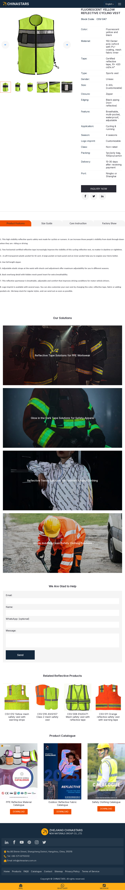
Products (16, 871)
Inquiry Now (98, 188)
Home (7, 871)
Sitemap (59, 871)
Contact (48, 871)
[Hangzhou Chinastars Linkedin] (6, 842)
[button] (119, 3)
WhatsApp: (17, 618)
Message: (11, 630)
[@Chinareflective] (44, 842)
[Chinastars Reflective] (21, 842)
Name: (9, 607)
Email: (9, 595)
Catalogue (36, 871)
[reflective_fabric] (37, 842)
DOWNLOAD (19, 811)
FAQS (26, 871)
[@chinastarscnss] (14, 842)
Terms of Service (90, 871)
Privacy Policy (72, 871)
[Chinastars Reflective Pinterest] (29, 842)
